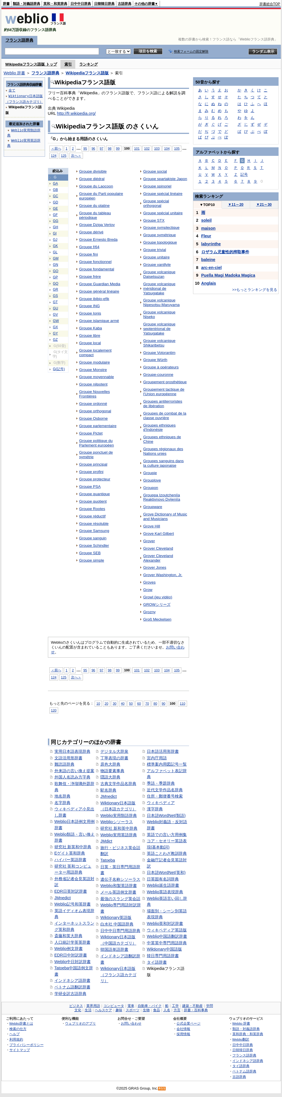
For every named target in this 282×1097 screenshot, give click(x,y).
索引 (68, 64)
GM (56, 258)
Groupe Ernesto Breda (98, 239)
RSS (162, 1088)
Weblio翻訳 (240, 1039)
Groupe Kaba (90, 328)
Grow (147, 590)
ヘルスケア (103, 1010)
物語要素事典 (112, 770)
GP (55, 277)
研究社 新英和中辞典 (73, 847)
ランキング (88, 64)
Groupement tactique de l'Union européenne (163, 391)
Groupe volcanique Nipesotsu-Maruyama (161, 302)
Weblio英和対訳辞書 (165, 923)
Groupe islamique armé (99, 321)
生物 (146, 1010)
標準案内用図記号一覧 (167, 764)
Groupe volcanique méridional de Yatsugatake (159, 288)
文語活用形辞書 (68, 758)
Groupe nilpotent (93, 384)
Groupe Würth (155, 360)
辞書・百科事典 (196, 1010)
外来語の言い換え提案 (74, 770)
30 (114, 703)
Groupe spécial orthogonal (156, 203)
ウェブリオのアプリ (80, 1023)
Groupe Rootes (92, 509)
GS (55, 296)
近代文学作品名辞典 (165, 790)
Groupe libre (89, 335)
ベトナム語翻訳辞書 (72, 987)
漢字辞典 (155, 809)
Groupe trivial (154, 250)
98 (109, 148)
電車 (130, 1006)
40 (123, 703)
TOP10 (207, 205)
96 (93, 148)
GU (55, 308)
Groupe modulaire (94, 362)
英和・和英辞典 (55, 3)
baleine (208, 259)
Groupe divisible (93, 171)
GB (55, 190)
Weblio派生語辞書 (163, 885)
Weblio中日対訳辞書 (72, 961)
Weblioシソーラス (116, 821)
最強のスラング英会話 (120, 898)
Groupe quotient (93, 501)
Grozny (149, 612)
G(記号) (59, 369)
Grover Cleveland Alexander (158, 558)
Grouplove (152, 480)
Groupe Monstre (93, 370)
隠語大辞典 (110, 777)
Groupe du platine (94, 205)
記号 (244, 174)
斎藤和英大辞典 (68, 935)
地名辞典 (62, 796)
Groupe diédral (92, 179)
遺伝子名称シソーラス (120, 879)
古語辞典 (124, 3)
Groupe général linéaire (99, 291)
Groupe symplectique (161, 227)
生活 (88, 1010)
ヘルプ (14, 1034)
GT (55, 302)
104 (166, 148)
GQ (55, 284)
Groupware (152, 507)
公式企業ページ (188, 1023)
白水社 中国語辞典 (116, 924)
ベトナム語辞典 (244, 1071)
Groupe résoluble (94, 523)
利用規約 (16, 1039)
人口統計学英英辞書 (72, 942)
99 (118, 148)
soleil (206, 220)
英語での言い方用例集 (167, 834)
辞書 (6, 3)
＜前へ (56, 148)
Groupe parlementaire (98, 426)
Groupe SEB (90, 553)
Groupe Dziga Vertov (97, 225)
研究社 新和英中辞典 (118, 828)
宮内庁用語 (157, 758)
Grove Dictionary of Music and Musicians (165, 516)
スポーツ (132, 1010)
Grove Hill (151, 526)
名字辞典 (62, 802)
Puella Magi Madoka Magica (228, 275)
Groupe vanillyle (157, 264)
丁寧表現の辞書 (114, 758)
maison (208, 228)
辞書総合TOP (269, 4)
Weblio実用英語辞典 (118, 835)
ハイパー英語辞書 (70, 859)
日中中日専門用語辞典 (120, 930)
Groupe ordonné (93, 403)
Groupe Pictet (91, 433)
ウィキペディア (161, 802)
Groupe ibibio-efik (94, 299)
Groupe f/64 (89, 247)
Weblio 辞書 (14, 73)
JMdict (106, 841)
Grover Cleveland (158, 548)
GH (55, 227)
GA (55, 183)
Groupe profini (91, 472)
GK (55, 246)
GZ (55, 340)
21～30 (264, 204)
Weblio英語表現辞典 (165, 892)
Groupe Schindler (94, 545)
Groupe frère (90, 276)
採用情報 (183, 1034)
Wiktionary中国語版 (164, 949)
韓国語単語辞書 (114, 949)
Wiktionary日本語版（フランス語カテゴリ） (118, 974)
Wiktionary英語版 (115, 917)
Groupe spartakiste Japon (165, 179)
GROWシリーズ (156, 604)
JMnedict (62, 898)
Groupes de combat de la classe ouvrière (164, 415)
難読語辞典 (64, 764)
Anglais (208, 283)
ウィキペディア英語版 (167, 930)
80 (155, 703)
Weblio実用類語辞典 (118, 815)
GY (55, 333)
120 (53, 710)
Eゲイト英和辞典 (69, 853)
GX (55, 327)
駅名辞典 (108, 790)
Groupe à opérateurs (160, 367)
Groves (149, 582)
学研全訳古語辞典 (70, 993)
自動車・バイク (150, 1006)
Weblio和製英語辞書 (118, 885)
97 (101, 148)
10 (98, 703)
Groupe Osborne (93, 418)
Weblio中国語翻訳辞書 (167, 936)
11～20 (236, 204)
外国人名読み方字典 (72, 777)
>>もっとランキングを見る (254, 289)
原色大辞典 (110, 764)
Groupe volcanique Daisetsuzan (159, 274)
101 (136, 148)
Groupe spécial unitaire (162, 213)
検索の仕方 (18, 1029)
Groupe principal (93, 464)
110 (182, 703)
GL (55, 252)
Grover (149, 541)
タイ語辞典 (240, 1066)
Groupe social (155, 171)
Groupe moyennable (96, 377)
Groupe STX (154, 220)
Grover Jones (154, 567)
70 (147, 703)
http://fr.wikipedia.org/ (76, 113)
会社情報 (183, 1029)
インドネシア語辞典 (247, 1061)
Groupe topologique (160, 242)
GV (55, 315)
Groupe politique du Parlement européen (96, 443)
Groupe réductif (92, 516)
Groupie (150, 473)
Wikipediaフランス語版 (87, 73)
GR (55, 289)
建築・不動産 (192, 1006)
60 (139, 703)
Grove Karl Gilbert (158, 533)
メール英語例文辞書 (118, 892)
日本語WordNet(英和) (166, 872)
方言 (177, 1010)
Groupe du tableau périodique (95, 215)
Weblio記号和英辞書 (72, 904)
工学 (175, 1006)
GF (55, 215)
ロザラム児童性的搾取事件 (225, 252)
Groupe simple (91, 560)
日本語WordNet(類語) (166, 815)
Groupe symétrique (159, 235)
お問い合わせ (131, 1023)
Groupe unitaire (156, 257)
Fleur (206, 236)
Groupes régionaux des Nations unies (163, 451)
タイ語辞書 (157, 962)
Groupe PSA (90, 486)
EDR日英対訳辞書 (70, 891)
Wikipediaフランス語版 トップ (31, 64)
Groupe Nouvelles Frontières (94, 394)
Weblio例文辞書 (68, 948)
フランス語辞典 (19, 40)
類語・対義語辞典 (26, 3)
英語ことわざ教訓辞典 (167, 853)
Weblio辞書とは (21, 1023)
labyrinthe (211, 244)
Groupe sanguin (93, 538)
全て (12, 90)
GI (55, 233)
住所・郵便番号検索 (165, 796)
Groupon (150, 488)
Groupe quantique (94, 494)
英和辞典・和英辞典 (247, 1034)
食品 (156, 1010)
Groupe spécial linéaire (162, 193)
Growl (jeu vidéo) (157, 597)
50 (131, 703)
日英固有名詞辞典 (163, 879)
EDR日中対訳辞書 (70, 955)
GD (55, 202)
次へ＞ (76, 155)
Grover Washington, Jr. (162, 575)
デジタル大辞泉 (114, 751)
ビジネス (76, 1006)
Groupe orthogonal (95, 411)
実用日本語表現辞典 (72, 751)
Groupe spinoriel (157, 186)
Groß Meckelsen (157, 619)
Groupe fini (88, 254)
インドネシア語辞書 (72, 980)
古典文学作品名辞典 (118, 783)
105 (177, 148)
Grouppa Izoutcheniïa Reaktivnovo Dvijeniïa (161, 497)
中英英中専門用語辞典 (167, 943)
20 (106, 703)
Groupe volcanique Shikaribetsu (159, 343)
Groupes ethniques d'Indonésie (159, 427)
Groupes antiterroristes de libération (162, 403)
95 (85, 148)
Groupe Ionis (90, 313)
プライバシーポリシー (26, 1045)
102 (146, 148)
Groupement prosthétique (165, 382)
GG (55, 221)
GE (55, 209)
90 (163, 703)
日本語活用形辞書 (163, 751)
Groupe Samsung (94, 531)
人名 (166, 1010)
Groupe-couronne (158, 374)
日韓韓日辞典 (104, 3)
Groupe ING (89, 306)
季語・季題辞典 (161, 783)
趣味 (118, 1010)
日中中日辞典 (80, 3)
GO (55, 271)
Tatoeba (107, 860)
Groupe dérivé (91, 232)
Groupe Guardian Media (99, 284)
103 (156, 148)
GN (55, 265)
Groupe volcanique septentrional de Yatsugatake (159, 328)
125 (63, 155)
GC (55, 196)
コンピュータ (114, 1006)
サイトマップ (19, 1050)
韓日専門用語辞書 (163, 955)
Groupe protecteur (94, 479)
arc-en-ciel (211, 267)
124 (53, 155)
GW (56, 321)
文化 (77, 1010)
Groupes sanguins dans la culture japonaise (163, 463)
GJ (55, 240)
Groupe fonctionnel (95, 262)
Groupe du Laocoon (96, 186)
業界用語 (93, 1006)
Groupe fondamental (96, 269)
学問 (209, 1006)
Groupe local (90, 343)
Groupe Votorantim (159, 352)
